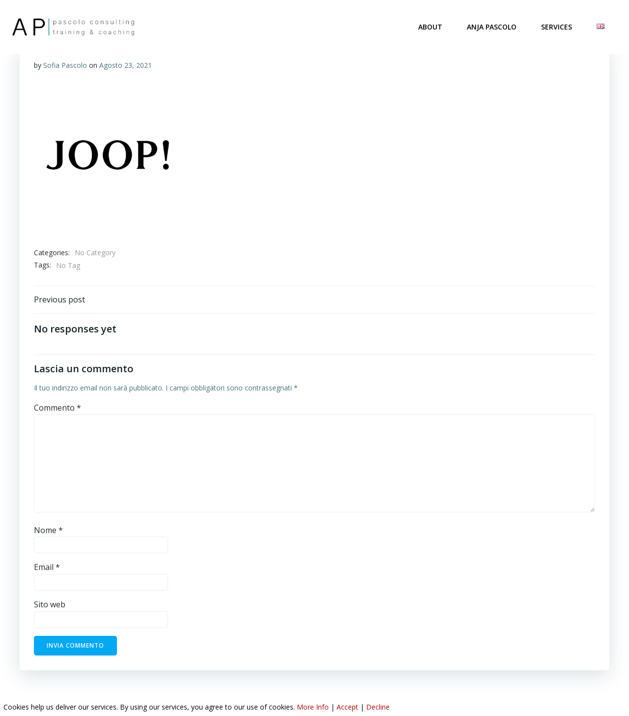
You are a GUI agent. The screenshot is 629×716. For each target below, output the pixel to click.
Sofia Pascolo (65, 65)
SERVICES (557, 26)
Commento (57, 408)
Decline (378, 707)
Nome (48, 531)
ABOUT (431, 26)
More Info (313, 707)
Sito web (49, 605)
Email (47, 568)
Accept (347, 707)
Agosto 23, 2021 (125, 65)
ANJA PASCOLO (492, 26)
